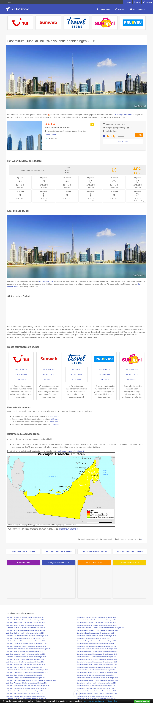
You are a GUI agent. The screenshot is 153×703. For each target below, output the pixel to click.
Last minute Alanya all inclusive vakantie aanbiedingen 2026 (96, 686)
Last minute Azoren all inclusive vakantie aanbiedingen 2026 (25, 662)
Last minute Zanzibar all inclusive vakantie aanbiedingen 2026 (97, 659)
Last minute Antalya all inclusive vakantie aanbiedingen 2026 (96, 641)
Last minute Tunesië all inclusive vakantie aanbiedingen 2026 (96, 667)
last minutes (21, 369)
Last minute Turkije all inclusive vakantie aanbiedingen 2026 (96, 670)
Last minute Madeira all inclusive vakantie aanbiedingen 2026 (96, 620)
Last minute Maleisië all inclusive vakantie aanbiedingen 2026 (96, 657)
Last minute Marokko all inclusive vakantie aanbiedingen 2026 (97, 693)
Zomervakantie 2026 (129, 562)
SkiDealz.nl (54, 419)
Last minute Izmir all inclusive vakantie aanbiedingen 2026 (95, 675)
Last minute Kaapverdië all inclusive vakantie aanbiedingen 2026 (97, 651)
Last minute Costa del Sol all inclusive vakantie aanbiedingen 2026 (27, 672)
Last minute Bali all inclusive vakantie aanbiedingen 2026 (95, 696)
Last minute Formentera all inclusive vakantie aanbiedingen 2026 (26, 683)
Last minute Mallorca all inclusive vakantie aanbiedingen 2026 (97, 625)
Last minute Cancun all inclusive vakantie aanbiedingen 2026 (96, 636)
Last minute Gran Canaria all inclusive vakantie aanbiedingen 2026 (27, 688)
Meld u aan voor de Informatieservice (71, 451)
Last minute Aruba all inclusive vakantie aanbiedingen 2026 (25, 659)
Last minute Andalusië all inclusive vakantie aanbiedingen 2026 (26, 657)
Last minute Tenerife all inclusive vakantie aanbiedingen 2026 (25, 638)
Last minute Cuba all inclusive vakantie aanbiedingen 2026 (24, 675)
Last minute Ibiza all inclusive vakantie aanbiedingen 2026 (24, 691)
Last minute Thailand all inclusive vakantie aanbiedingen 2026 (97, 664)
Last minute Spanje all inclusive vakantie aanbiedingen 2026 (96, 699)
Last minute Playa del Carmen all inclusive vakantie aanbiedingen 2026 (28, 649)
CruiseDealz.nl (54, 422)
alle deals (21, 379)
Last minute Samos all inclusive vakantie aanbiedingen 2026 (25, 625)
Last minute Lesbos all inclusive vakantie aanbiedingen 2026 (96, 617)
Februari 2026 (23, 562)
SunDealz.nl (54, 416)
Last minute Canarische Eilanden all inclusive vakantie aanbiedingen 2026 (100, 628)
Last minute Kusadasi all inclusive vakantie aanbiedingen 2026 (97, 662)
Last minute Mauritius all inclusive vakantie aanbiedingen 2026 (26, 646)
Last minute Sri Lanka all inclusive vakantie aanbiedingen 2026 (97, 649)
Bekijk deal (122, 141)
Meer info (51, 135)
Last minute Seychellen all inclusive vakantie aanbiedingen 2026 (97, 678)
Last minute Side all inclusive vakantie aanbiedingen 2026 (95, 633)
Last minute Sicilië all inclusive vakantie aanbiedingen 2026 (25, 633)
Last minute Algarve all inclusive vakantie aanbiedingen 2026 (25, 654)
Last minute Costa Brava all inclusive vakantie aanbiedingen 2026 (27, 670)
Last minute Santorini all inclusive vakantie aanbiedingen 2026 (26, 628)
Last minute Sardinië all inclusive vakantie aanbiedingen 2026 (25, 630)
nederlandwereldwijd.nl (68, 529)
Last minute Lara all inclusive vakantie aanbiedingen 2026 (95, 638)
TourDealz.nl (55, 424)
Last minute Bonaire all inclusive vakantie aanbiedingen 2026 (25, 664)
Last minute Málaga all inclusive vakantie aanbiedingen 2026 (96, 622)
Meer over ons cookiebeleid (94, 701)
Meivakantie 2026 (94, 562)
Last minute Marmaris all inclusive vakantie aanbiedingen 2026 (97, 654)
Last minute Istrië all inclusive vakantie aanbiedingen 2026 (24, 693)
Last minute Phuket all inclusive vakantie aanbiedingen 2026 (25, 620)
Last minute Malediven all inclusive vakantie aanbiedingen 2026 (97, 680)
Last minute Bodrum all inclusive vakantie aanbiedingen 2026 (96, 646)
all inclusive (21, 374)
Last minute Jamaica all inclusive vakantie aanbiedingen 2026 (25, 696)
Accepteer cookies (142, 701)
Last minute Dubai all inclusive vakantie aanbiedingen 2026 (96, 688)
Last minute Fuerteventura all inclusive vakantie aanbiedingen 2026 (27, 686)
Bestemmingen (105, 9)
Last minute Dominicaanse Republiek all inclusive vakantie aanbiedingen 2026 (31, 680)
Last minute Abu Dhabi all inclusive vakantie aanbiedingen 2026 (97, 630)
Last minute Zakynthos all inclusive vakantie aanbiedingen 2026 (26, 643)
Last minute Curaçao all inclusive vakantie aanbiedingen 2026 (25, 678)
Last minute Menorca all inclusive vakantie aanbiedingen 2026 (25, 617)
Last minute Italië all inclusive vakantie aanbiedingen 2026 (95, 643)
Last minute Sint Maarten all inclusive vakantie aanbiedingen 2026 (27, 636)
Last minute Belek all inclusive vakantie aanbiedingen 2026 (25, 651)
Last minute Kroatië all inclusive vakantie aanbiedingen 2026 (96, 683)
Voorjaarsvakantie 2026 (59, 562)
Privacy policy (112, 701)
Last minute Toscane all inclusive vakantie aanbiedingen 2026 (25, 641)
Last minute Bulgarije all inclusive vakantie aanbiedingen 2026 (97, 672)
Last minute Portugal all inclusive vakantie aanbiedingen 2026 (96, 691)
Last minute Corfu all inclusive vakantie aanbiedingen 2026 (24, 667)
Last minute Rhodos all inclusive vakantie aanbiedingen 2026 (25, 622)
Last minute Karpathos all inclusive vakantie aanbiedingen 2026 (26, 699)
